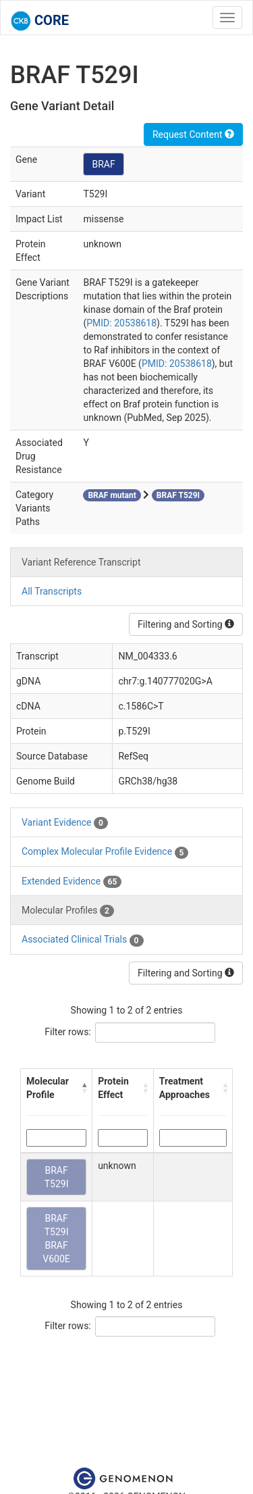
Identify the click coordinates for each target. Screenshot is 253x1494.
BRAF (103, 164)
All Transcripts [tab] (52, 591)
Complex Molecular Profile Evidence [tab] (105, 852)
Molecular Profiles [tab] (68, 911)
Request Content (193, 134)
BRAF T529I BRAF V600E (56, 1238)
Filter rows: (68, 1031)
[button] (84, 1088)
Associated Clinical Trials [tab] (83, 940)
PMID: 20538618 (121, 323)
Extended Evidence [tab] (71, 882)
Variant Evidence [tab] (65, 823)
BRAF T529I (57, 1177)
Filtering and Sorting (186, 624)
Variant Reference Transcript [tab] (81, 562)
